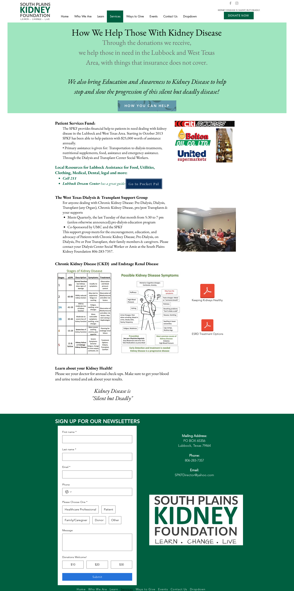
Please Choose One (74, 502)
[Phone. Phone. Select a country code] (68, 492)
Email (66, 467)
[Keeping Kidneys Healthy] (207, 293)
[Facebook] (230, 3)
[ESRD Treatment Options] (207, 328)
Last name (69, 449)
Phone (66, 484)
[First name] (96, 439)
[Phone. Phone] (101, 492)
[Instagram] (237, 3)
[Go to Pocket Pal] (143, 183)
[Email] (96, 474)
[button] (239, 15)
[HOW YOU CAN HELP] (147, 105)
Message (67, 530)
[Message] (97, 542)
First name (69, 432)
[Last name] (96, 457)
